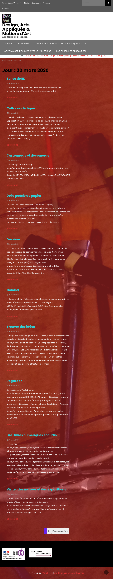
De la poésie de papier (24, 195)
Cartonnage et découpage (28, 155)
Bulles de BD (16, 79)
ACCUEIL (8, 44)
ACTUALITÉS (24, 44)
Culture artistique (21, 108)
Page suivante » (60, 531)
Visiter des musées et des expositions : (37, 489)
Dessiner (13, 239)
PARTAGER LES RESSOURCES (71, 51)
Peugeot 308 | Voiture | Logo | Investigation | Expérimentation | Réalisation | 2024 (67, 56)
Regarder (14, 381)
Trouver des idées (21, 327)
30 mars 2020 (13, 83)
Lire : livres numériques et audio (32, 435)
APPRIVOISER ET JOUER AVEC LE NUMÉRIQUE (27, 51)
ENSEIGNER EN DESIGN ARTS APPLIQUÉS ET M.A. (61, 44)
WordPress (47, 573)
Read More (12, 98)
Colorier (13, 290)
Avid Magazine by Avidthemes (69, 573)
